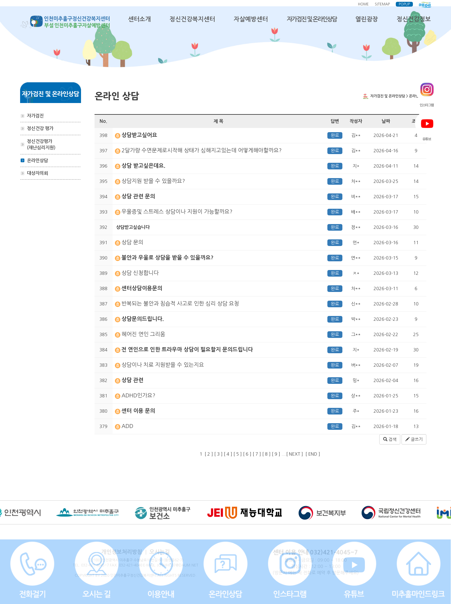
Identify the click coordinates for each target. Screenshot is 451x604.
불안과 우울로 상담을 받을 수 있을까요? (167, 257)
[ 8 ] (266, 454)
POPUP (404, 4)
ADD (127, 426)
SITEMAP (382, 4)
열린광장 (366, 19)
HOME (363, 4)
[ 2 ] (209, 454)
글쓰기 (413, 439)
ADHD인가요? (138, 395)
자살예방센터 (251, 19)
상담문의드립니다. (143, 319)
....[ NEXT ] (292, 454)
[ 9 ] (276, 454)
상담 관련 (132, 380)
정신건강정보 (414, 19)
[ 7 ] (257, 454)
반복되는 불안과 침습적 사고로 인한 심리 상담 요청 (180, 303)
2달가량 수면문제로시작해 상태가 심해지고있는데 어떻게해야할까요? (202, 150)
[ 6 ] (247, 454)
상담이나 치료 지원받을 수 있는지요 (163, 365)
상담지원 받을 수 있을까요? (153, 181)
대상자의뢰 (37, 173)
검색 (389, 439)
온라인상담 (37, 160)
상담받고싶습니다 (132, 227)
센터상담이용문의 (142, 288)
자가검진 (35, 116)
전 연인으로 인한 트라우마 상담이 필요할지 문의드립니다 (187, 349)
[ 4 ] (228, 454)
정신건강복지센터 (192, 19)
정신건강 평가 (40, 128)
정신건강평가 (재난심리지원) (41, 144)
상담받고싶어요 (139, 135)
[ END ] (314, 454)
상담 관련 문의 (138, 196)
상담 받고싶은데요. (143, 165)
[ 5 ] (237, 454)
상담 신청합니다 (140, 273)
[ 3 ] (218, 454)
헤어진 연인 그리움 (143, 334)
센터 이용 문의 (138, 411)
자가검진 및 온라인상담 (312, 19)
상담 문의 (132, 242)
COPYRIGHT (85, 575)
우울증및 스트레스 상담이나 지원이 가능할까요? (177, 211)
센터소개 (139, 19)
